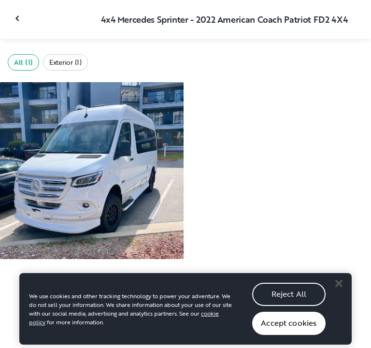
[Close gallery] (18, 18)
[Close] (338, 286)
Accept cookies (288, 325)
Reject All (289, 296)
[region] (185, 311)
